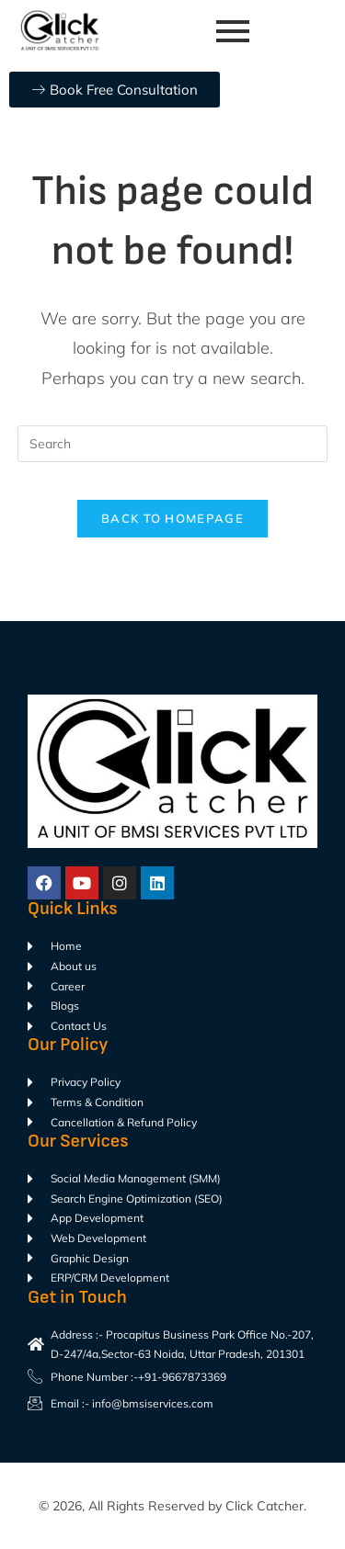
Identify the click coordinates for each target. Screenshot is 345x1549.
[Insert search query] (172, 443)
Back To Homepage (172, 518)
